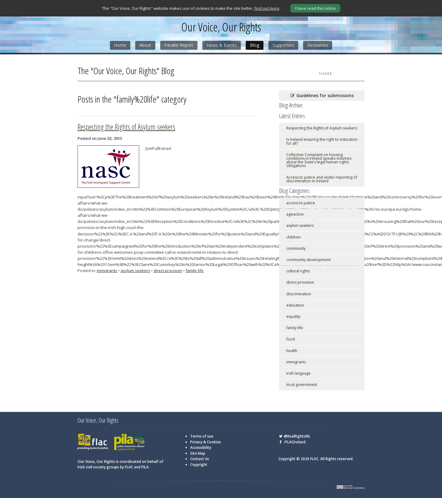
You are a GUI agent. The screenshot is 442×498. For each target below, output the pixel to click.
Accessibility (200, 447)
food (290, 339)
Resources (318, 45)
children (293, 236)
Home (119, 45)
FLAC (93, 442)
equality (293, 316)
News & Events (222, 45)
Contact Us (199, 458)
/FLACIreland (292, 441)
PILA (129, 442)
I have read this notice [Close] (315, 8)
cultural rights (298, 271)
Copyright (198, 464)
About (145, 45)
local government (301, 384)
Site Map (197, 453)
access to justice (300, 202)
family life (195, 270)
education (295, 304)
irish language (298, 373)
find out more (266, 8)
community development (308, 259)
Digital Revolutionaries (350, 487)
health (291, 350)
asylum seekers (135, 270)
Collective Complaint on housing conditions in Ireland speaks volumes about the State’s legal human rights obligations (318, 160)
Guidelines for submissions (322, 95)
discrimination (298, 293)
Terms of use (201, 436)
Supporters (284, 45)
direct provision (168, 270)
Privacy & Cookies (205, 441)
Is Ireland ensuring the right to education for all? (321, 141)
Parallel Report (178, 45)
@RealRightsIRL (294, 436)
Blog (254, 45)
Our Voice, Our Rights (221, 27)
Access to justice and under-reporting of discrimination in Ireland (321, 178)
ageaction (295, 214)
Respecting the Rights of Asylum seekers (126, 126)
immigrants (107, 270)
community (296, 248)
